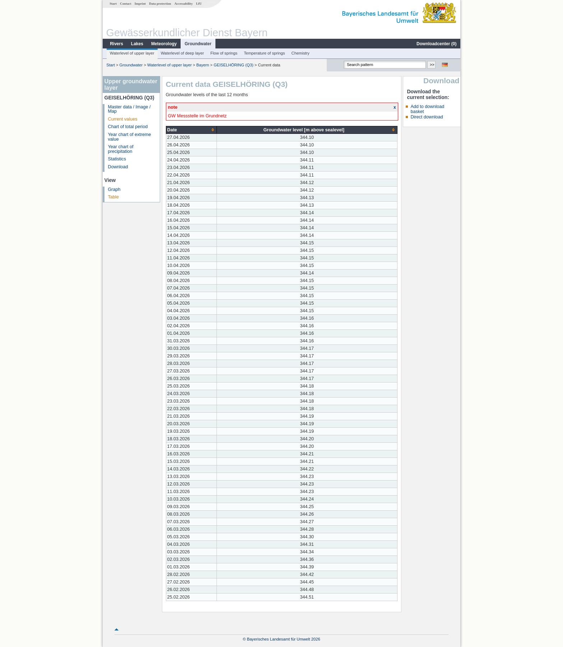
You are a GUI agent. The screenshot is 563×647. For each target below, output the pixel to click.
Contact (125, 3)
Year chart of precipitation (121, 149)
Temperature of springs (264, 53)
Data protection (160, 3)
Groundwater (198, 43)
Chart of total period (128, 126)
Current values (123, 119)
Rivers (116, 43)
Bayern (202, 65)
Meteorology (164, 43)
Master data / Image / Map (129, 109)
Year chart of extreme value (129, 137)
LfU (199, 3)
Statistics (117, 158)
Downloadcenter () (436, 43)
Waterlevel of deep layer (182, 53)
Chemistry (301, 53)
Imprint (140, 3)
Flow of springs (223, 53)
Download (118, 166)
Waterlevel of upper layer (132, 53)
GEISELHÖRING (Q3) (233, 65)
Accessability (184, 3)
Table (113, 197)
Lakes (137, 43)
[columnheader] (191, 129)
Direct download (426, 116)
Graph (114, 189)
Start (113, 3)
